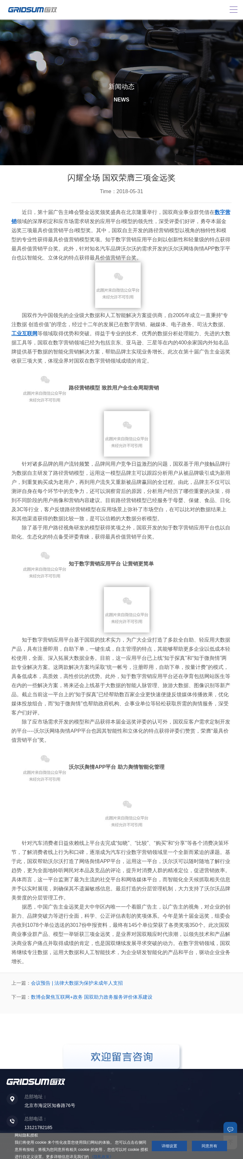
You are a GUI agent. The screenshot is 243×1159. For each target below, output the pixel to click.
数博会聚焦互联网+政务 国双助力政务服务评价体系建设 (91, 997)
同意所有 (209, 1146)
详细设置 (169, 1146)
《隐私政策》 (101, 1156)
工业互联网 (24, 333)
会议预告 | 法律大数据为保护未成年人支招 (77, 983)
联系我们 (230, 1129)
